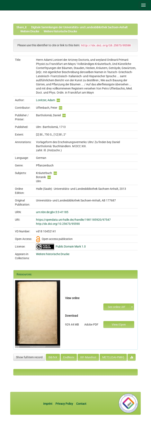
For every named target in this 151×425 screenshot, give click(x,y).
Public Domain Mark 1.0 (71, 246)
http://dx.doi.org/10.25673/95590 (58, 223)
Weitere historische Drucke (60, 31)
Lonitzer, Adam (45, 100)
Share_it (21, 27)
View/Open (119, 324)
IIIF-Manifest (88, 357)
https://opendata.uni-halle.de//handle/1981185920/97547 (73, 219)
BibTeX (52, 357)
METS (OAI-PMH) (113, 357)
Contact (81, 403)
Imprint (48, 403)
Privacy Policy (64, 403)
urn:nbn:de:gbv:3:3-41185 (52, 212)
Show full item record (29, 357)
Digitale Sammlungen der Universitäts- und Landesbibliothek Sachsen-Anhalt (79, 27)
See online (116, 307)
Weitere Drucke (29, 31)
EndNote (68, 357)
